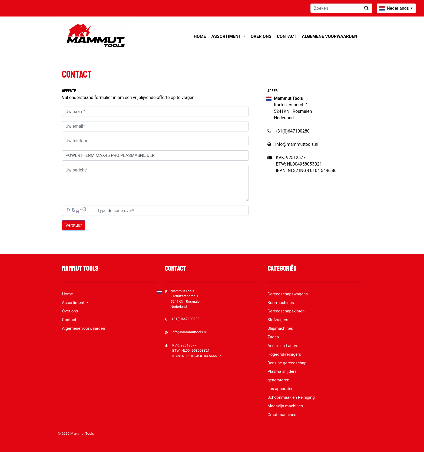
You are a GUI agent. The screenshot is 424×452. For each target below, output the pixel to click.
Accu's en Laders (282, 345)
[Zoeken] (341, 8)
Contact (286, 36)
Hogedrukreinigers (284, 354)
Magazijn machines (285, 406)
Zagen (273, 337)
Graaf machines (281, 414)
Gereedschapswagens (287, 294)
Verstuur (73, 225)
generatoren (278, 380)
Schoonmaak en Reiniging (291, 397)
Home (200, 36)
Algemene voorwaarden (329, 36)
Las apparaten (280, 388)
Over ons (261, 36)
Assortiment (226, 36)
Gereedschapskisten (286, 311)
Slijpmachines (280, 328)
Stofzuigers (277, 319)
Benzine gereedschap (287, 363)
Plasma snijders (282, 371)
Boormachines (280, 302)
